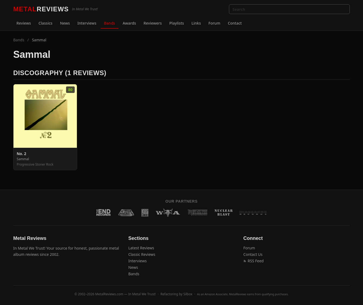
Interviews (86, 23)
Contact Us (252, 254)
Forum (214, 23)
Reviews (23, 23)
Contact (235, 23)
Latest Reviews (141, 247)
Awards (129, 23)
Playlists (176, 23)
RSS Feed (253, 260)
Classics (46, 23)
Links (196, 23)
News (65, 23)
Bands (109, 23)
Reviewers (152, 23)
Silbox (188, 294)
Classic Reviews (141, 254)
